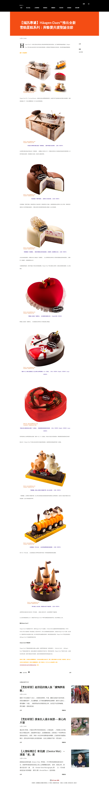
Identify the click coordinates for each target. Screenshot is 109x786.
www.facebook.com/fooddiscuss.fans (28, 665)
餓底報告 (44, 7)
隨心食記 (27, 7)
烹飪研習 (60, 7)
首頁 (20, 7)
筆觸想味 (52, 7)
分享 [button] (80, 44)
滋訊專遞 (84, 7)
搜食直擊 (76, 7)
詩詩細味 (68, 7)
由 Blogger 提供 (54, 780)
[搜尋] (84, 4)
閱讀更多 (64, 710)
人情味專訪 (36, 7)
